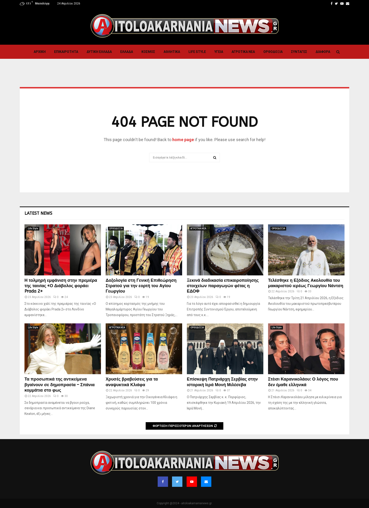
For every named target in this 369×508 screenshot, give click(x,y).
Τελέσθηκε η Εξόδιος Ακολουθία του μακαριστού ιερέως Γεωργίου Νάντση (305, 283)
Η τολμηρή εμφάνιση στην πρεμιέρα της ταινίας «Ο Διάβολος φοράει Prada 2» (60, 286)
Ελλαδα (126, 52)
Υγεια (218, 52)
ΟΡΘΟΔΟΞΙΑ (273, 52)
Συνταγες (299, 52)
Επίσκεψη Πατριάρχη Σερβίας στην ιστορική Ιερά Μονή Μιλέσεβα (222, 382)
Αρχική (40, 52)
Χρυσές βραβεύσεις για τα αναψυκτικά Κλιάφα (132, 382)
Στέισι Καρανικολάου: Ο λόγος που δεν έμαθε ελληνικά (303, 382)
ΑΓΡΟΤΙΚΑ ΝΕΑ (243, 52)
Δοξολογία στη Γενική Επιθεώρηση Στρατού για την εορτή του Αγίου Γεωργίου (141, 286)
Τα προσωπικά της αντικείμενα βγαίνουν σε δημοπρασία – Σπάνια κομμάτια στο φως (59, 385)
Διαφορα (323, 52)
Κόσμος (148, 52)
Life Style (197, 52)
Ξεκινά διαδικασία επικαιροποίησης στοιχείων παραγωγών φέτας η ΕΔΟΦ (223, 286)
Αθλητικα (172, 52)
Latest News (38, 213)
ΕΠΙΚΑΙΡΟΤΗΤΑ (66, 52)
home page (183, 139)
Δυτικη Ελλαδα (99, 52)
